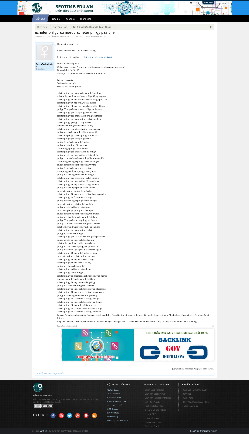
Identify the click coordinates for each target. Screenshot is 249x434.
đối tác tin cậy (112, 417)
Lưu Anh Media (113, 413)
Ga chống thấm (113, 420)
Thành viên (85, 18)
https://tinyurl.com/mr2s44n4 (98, 57)
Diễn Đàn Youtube (152, 402)
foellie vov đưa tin (152, 426)
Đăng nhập (208, 2)
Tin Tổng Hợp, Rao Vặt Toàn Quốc (61, 36)
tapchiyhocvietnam (153, 422)
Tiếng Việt (194, 431)
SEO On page (112, 409)
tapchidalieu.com (152, 418)
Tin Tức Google (113, 390)
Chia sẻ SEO (42, 373)
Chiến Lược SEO (114, 398)
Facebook (69, 18)
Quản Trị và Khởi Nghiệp (155, 410)
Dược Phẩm (187, 398)
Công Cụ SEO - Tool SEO (117, 401)
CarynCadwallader (92, 36)
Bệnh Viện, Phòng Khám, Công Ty (197, 402)
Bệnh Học (186, 394)
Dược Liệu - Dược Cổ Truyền (194, 390)
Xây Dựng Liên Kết (114, 405)
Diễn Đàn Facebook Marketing (158, 398)
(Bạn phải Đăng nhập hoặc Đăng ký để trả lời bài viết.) (193, 369)
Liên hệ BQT (150, 414)
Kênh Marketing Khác (154, 406)
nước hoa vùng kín (190, 406)
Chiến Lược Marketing (154, 390)
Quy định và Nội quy (208, 431)
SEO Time (44, 431)
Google (56, 18)
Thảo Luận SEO (113, 394)
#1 (213, 326)
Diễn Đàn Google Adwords (156, 394)
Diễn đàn (40, 18)
